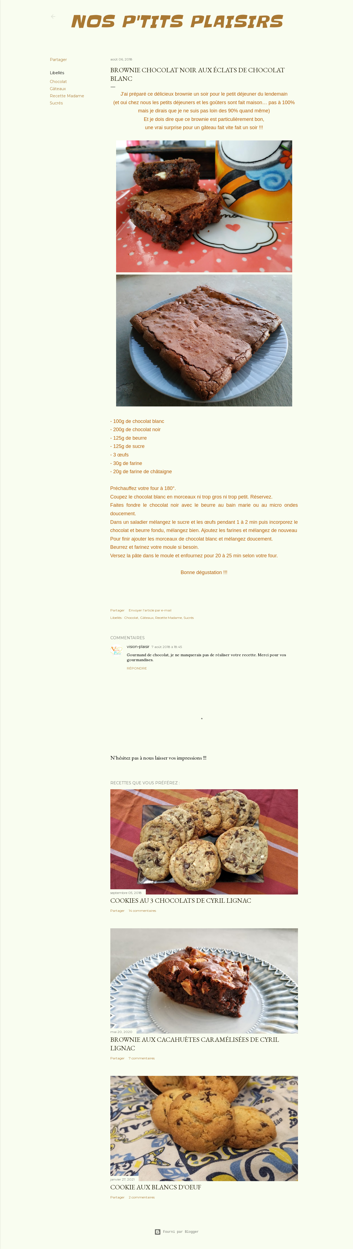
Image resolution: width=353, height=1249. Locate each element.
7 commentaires (142, 1058)
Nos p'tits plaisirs (176, 21)
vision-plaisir (138, 646)
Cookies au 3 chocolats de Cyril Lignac (180, 900)
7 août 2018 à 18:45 (167, 647)
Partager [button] (58, 59)
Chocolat (58, 81)
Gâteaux (58, 88)
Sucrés (56, 103)
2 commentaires (142, 1197)
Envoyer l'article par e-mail (150, 610)
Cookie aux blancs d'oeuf (155, 1187)
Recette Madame (67, 95)
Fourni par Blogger (176, 1232)
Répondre (137, 668)
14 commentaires (142, 911)
